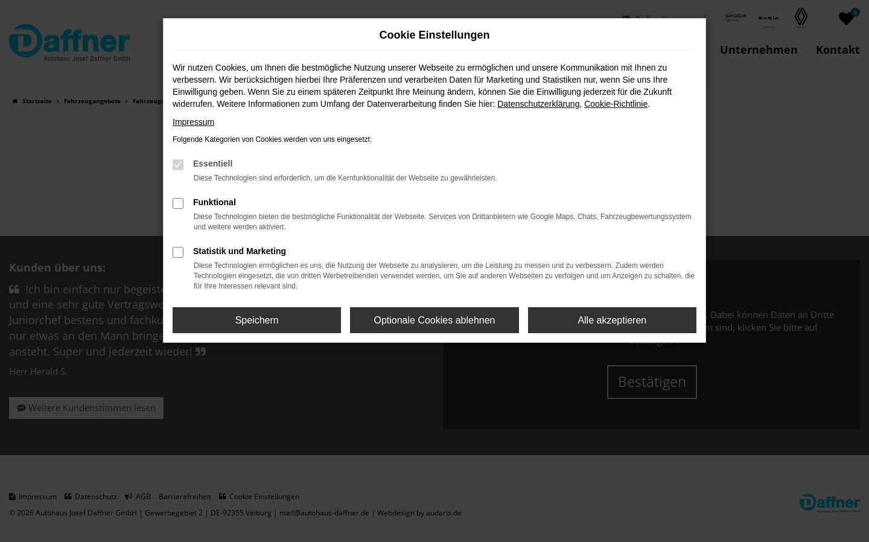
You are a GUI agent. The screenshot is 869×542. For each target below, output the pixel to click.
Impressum (193, 122)
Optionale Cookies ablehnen (434, 320)
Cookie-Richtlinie (616, 104)
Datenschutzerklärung (538, 104)
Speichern (257, 320)
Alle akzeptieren (612, 320)
